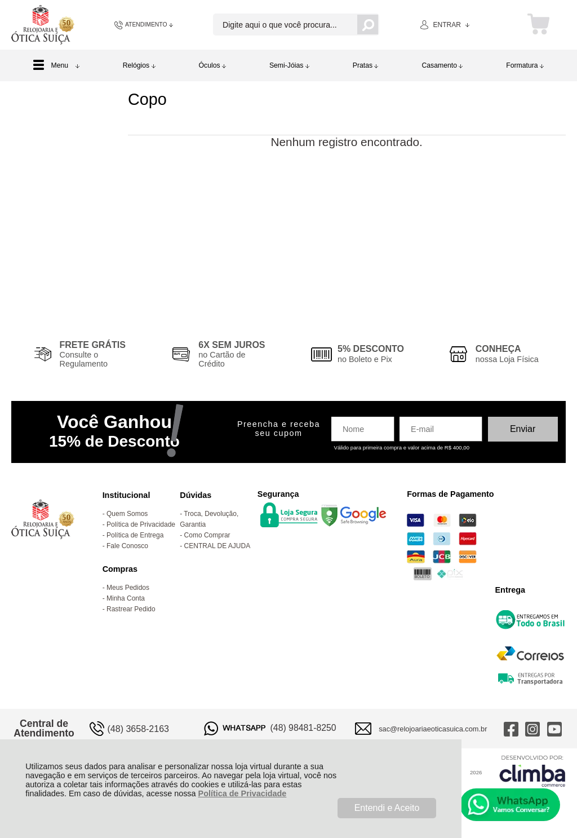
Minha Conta (125, 598)
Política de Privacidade (242, 793)
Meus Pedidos (127, 588)
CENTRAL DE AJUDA (217, 546)
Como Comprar (207, 535)
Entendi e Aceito (387, 808)
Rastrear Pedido (131, 609)
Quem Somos (127, 514)
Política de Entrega (134, 535)
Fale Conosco (127, 546)
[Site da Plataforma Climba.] (532, 770)
